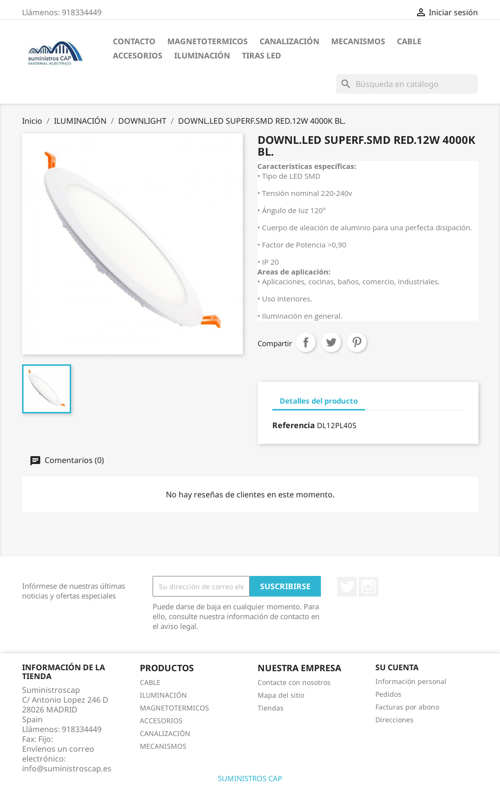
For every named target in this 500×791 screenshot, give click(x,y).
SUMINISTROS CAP (250, 778)
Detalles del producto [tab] (319, 401)
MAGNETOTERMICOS (207, 41)
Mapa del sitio (281, 695)
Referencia (293, 425)
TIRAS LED (261, 55)
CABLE (409, 41)
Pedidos (388, 694)
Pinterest (357, 342)
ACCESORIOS (137, 55)
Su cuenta (397, 667)
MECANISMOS (358, 41)
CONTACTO (134, 41)
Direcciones (394, 719)
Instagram (368, 587)
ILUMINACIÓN (202, 55)
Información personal (411, 681)
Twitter (347, 587)
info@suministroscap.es (66, 768)
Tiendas (271, 707)
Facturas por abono (407, 706)
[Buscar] (407, 84)
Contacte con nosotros (294, 682)
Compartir (306, 342)
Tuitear (331, 342)
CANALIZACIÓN (289, 41)
